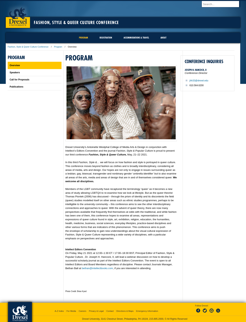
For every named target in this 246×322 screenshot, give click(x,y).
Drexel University (18, 15)
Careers (82, 311)
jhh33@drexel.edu (198, 80)
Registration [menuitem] (106, 37)
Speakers (15, 72)
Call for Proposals (19, 79)
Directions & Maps (124, 311)
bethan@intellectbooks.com (97, 268)
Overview (15, 65)
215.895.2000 (156, 319)
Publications (16, 86)
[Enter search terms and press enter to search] (222, 4)
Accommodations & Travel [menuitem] (136, 37)
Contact (110, 311)
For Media (71, 311)
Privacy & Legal (96, 311)
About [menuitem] (163, 37)
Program (58, 47)
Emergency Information (147, 311)
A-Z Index (59, 311)
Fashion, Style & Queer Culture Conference (76, 22)
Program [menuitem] (83, 37)
